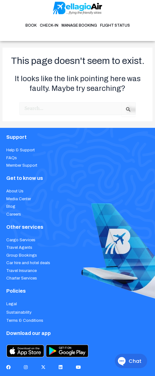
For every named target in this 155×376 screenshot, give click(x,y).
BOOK (31, 25)
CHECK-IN (49, 25)
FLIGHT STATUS (115, 25)
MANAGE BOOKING (79, 25)
